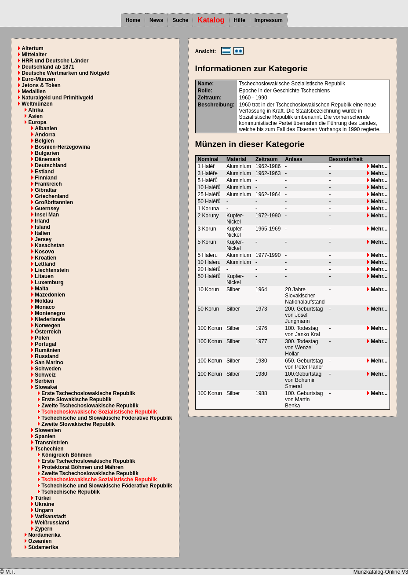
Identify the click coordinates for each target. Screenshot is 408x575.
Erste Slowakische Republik (76, 399)
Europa (37, 122)
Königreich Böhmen (66, 455)
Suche (180, 20)
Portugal (45, 344)
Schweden (48, 369)
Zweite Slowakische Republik (78, 424)
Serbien (44, 381)
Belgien (44, 141)
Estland (44, 171)
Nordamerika (44, 535)
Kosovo (44, 252)
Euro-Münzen (38, 79)
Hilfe (239, 20)
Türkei (43, 498)
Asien (35, 116)
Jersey (43, 239)
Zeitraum (266, 159)
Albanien (46, 128)
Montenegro (50, 313)
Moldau (44, 301)
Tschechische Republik (70, 492)
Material (236, 159)
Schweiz (45, 375)
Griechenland (52, 196)
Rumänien (47, 350)
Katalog (211, 20)
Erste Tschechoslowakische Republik (88, 393)
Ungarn (44, 510)
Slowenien (48, 430)
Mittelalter (34, 54)
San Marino (49, 362)
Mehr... (377, 166)
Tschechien (49, 449)
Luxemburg (49, 282)
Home (133, 20)
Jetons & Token (41, 85)
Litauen (44, 276)
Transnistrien (51, 442)
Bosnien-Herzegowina (62, 147)
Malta (41, 289)
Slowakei (46, 387)
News (156, 20)
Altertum (32, 48)
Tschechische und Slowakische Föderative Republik (106, 418)
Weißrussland (52, 523)
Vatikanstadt (50, 516)
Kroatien (45, 258)
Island (42, 227)
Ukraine (44, 504)
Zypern (43, 529)
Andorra (45, 135)
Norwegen (47, 325)
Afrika (35, 110)
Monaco (45, 307)
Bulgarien (47, 153)
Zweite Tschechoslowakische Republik (89, 406)
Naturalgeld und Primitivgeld (57, 98)
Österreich (48, 332)
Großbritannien (54, 202)
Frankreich (48, 184)
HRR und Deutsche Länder (55, 61)
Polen (42, 338)
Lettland (45, 264)
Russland (46, 356)
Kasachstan (49, 245)
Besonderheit (346, 159)
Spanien (45, 436)
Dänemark (47, 159)
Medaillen (34, 91)
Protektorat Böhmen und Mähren (82, 467)
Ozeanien (39, 541)
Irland (42, 221)
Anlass (293, 159)
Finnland (46, 178)
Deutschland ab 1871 (48, 67)
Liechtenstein (52, 270)
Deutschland (50, 165)
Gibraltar (46, 190)
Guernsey (47, 208)
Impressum (269, 20)
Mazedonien (50, 295)
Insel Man (47, 215)
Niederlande (50, 319)
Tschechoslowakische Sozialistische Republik (99, 412)
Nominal (208, 159)
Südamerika (43, 547)
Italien (42, 233)
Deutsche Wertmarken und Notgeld (65, 73)
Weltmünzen (37, 104)
